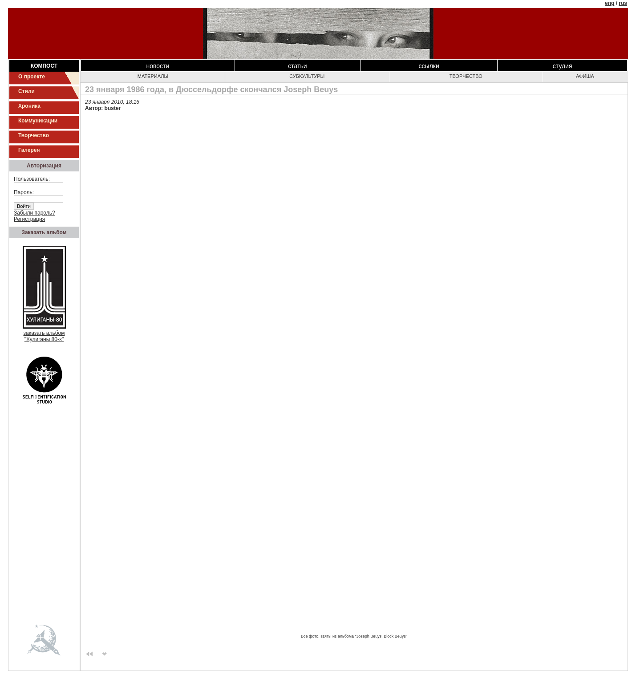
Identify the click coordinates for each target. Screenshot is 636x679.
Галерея (29, 150)
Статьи (297, 65)
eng (609, 3)
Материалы (153, 76)
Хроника (29, 106)
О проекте (31, 76)
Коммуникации (37, 121)
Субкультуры (306, 76)
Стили (26, 91)
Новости (158, 65)
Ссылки (429, 65)
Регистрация (29, 219)
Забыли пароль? (34, 213)
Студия (562, 65)
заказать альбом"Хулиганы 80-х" (44, 333)
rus (623, 3)
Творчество (33, 135)
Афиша (585, 76)
